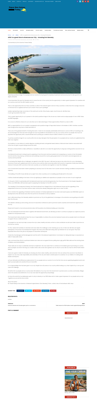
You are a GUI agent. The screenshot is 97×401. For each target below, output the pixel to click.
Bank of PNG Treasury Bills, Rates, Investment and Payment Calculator (75, 153)
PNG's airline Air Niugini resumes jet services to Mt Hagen (75, 219)
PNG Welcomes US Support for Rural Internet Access (48, 387)
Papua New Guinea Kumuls (16, 370)
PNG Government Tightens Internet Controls (75, 193)
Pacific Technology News (16, 354)
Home (9, 1)
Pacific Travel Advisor (15, 352)
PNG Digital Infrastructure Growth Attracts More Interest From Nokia (48, 375)
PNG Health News (49, 1)
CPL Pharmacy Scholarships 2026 (74, 179)
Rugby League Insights (15, 364)
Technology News (58, 30)
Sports (22, 30)
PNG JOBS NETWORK (70, 30)
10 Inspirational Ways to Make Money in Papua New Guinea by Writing (76, 147)
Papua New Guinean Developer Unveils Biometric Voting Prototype (76, 243)
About (66, 347)
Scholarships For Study (15, 378)
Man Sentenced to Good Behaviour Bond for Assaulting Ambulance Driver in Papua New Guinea (77, 212)
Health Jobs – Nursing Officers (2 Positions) (74, 166)
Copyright (30, 1)
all (13, 35)
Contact (67, 349)
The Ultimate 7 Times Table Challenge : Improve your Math (19, 344)
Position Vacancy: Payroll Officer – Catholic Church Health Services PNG (75, 169)
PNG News (15, 30)
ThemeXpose (38, 399)
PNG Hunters (12, 372)
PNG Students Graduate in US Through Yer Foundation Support (48, 366)
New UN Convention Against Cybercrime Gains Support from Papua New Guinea (76, 239)
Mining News (80, 30)
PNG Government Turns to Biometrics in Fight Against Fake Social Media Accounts (47, 378)
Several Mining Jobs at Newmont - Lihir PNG (76, 135)
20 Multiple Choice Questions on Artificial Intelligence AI (47, 381)
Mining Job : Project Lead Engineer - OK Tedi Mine (76, 132)
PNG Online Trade (14, 360)
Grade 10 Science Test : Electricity (17, 342)
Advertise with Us (39, 1)
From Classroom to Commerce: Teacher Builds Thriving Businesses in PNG (76, 150)
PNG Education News (14, 356)
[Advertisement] (61, 15)
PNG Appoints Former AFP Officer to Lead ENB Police (76, 190)
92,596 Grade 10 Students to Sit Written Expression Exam (47, 356)
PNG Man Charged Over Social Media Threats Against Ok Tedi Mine (75, 196)
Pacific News (39, 30)
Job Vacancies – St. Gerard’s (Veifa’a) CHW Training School (76, 177)
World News (48, 30)
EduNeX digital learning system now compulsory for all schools (46, 363)
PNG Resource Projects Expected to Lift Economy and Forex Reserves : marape (76, 187)
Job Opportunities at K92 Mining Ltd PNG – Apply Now (77, 138)
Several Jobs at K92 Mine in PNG (74, 130)
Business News (29, 30)
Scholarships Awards (14, 376)
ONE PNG (11, 358)
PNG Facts (12, 368)
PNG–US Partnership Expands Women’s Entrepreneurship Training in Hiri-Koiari (76, 158)
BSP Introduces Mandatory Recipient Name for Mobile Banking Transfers (48, 384)
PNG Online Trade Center (16, 362)
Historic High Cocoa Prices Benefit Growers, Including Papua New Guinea (76, 208)
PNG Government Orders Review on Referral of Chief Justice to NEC (75, 199)
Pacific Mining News (14, 366)
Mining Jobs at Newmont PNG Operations (77, 128)
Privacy (25, 1)
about (13, 1)
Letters (17, 35)
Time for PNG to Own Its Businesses (75, 155)
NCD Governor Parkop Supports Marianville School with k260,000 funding (48, 360)
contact (19, 1)
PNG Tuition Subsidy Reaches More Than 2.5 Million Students (48, 353)
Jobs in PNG (58, 1)
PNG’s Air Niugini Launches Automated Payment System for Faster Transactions (77, 230)
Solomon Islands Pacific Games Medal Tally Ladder (76, 222)
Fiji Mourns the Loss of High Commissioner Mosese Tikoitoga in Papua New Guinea (77, 216)
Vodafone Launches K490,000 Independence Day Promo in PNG (74, 236)
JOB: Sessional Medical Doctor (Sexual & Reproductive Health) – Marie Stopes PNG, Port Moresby (76, 173)
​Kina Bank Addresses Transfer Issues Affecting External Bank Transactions (76, 233)
